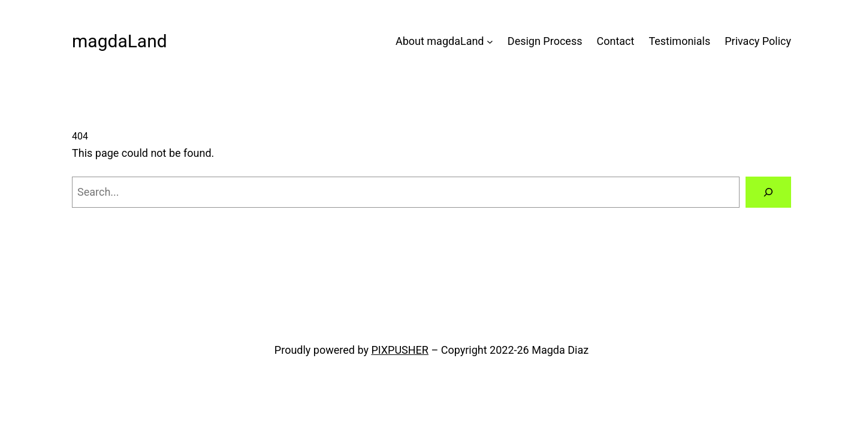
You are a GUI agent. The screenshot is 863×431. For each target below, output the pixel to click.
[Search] (768, 192)
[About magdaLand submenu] (490, 41)
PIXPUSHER (400, 350)
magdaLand (119, 41)
